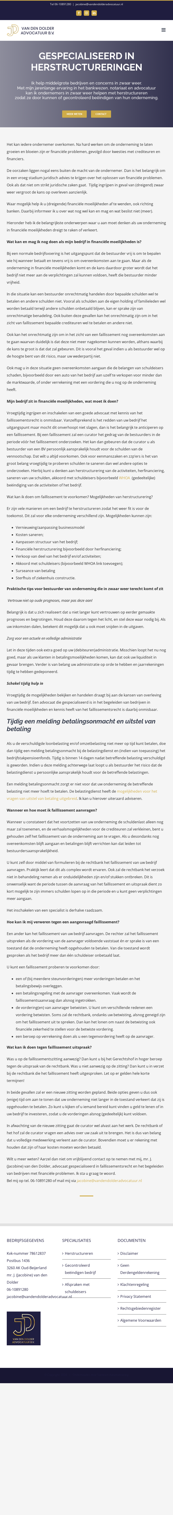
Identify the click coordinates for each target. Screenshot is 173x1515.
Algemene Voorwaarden (140, 1320)
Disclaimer (129, 1253)
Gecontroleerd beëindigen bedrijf (80, 1269)
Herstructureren (79, 1253)
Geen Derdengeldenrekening (139, 1269)
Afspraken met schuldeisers (77, 1288)
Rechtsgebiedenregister (140, 1308)
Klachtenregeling (134, 1284)
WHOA (124, 477)
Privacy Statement (135, 1296)
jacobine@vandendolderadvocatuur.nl (99, 4)
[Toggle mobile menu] (164, 29)
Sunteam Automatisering (113, 1375)
